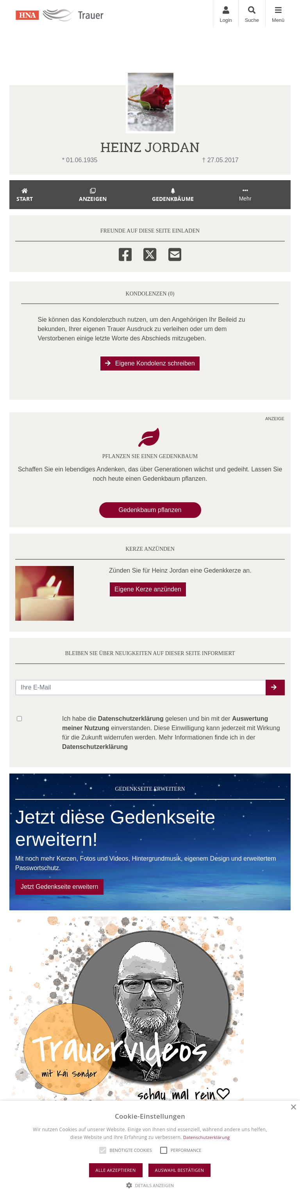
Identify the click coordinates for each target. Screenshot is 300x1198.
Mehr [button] (245, 195)
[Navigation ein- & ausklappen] (278, 13)
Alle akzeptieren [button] (116, 1170)
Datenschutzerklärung (206, 1137)
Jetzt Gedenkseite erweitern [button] (59, 886)
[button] (275, 687)
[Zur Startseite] (68, 13)
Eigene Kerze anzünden (147, 589)
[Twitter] (149, 253)
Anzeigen (92, 195)
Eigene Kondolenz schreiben (150, 363)
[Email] (174, 253)
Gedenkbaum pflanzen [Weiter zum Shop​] (150, 510)
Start (24, 195)
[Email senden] (140, 687)
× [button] (293, 1107)
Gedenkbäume (173, 195)
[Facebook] (125, 253)
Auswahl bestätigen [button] (179, 1170)
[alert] (150, 1149)
